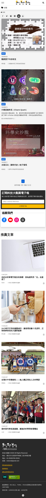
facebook (3, 16)
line (14, 16)
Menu (2, 2)
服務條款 (5, 468)
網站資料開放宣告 (8, 472)
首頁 (3, 12)
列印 (23, 16)
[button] (43, 2)
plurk (10, 16)
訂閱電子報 (23, 206)
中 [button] (18, 16)
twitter (7, 16)
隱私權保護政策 (7, 465)
